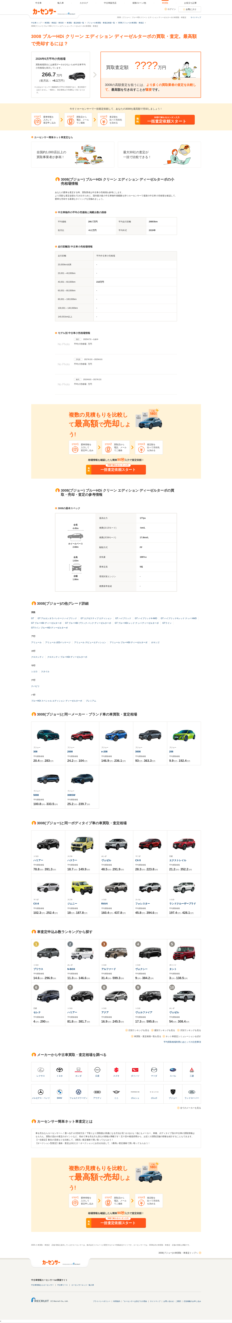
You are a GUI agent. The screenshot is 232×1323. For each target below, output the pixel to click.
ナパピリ (35, 686)
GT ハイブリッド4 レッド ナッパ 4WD (179, 618)
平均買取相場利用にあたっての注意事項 (182, 1042)
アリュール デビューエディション (90, 642)
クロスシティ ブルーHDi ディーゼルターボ (67, 657)
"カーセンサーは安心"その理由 (135, 1301)
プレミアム (91, 701)
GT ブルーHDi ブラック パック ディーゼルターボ (88, 623)
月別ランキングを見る (190, 1030)
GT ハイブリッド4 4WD (146, 618)
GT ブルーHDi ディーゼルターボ (46, 623)
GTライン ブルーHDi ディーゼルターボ (49, 628)
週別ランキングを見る (164, 1030)
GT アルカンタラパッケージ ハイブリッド (57, 618)
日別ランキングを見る (138, 1030)
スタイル (45, 671)
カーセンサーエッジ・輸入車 (82, 1285)
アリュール (36, 642)
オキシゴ (155, 642)
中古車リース (62, 1285)
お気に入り (191, 9)
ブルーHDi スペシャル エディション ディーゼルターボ (56, 701)
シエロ (34, 671)
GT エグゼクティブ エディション (96, 618)
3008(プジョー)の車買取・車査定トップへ (178, 1253)
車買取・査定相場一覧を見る (147, 1036)
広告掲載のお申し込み (192, 1301)
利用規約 (116, 1301)
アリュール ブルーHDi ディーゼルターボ (129, 642)
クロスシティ (37, 657)
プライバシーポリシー (101, 1301)
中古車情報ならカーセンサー (42, 1285)
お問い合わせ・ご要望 (172, 1301)
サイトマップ (196, 17)
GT (32, 618)
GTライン (167, 623)
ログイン (172, 9)
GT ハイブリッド (123, 618)
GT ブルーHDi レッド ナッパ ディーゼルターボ (137, 623)
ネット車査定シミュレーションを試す (183, 1036)
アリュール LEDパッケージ (58, 642)
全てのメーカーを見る (190, 1108)
